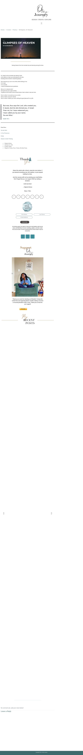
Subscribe (24, 222)
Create (6, 146)
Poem (14, 148)
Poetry (2, 136)
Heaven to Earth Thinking (7, 138)
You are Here (4, 130)
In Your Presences (5, 133)
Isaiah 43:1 (6, 118)
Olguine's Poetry (8, 148)
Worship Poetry (23, 148)
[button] (41, 23)
